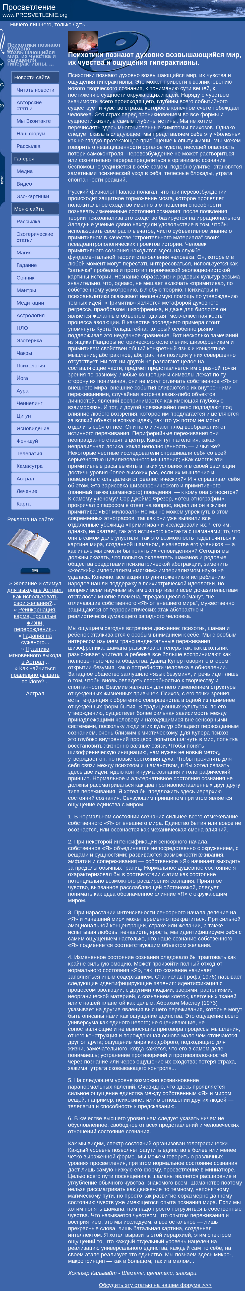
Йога (22, 378)
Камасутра (30, 466)
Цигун (24, 416)
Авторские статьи (29, 105)
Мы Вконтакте (34, 121)
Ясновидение (33, 428)
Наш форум (31, 133)
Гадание (27, 265)
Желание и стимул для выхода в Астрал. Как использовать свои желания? (35, 593)
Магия (24, 252)
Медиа (25, 171)
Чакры (24, 353)
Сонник (25, 277)
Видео (24, 184)
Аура (22, 391)
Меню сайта (29, 209)
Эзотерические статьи (35, 237)
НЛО (22, 328)
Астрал (25, 478)
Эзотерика (29, 340)
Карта (24, 504)
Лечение (27, 491)
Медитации (30, 303)
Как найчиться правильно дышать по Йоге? (35, 675)
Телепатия (29, 453)
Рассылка (28, 146)
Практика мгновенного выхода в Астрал (35, 655)
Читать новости (35, 90)
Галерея (24, 158)
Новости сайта (32, 77)
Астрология (31, 315)
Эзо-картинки (33, 196)
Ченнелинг (29, 403)
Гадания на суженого (36, 639)
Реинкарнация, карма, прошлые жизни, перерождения (35, 619)
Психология (31, 365)
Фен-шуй (27, 441)
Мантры (26, 290)
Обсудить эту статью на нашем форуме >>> (155, 1285)
